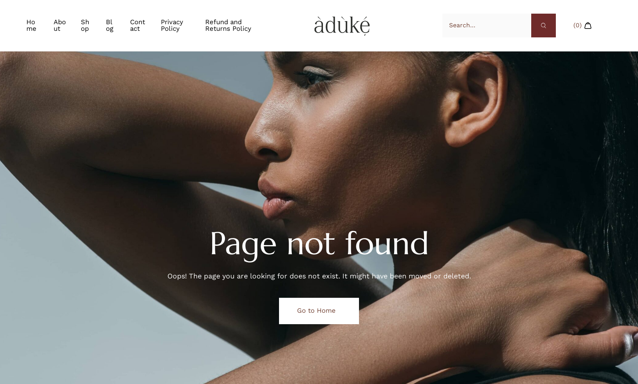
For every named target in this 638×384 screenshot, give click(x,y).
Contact (137, 25)
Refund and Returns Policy (228, 25)
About (60, 25)
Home (31, 25)
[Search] (543, 25)
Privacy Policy (172, 25)
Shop (85, 25)
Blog (109, 25)
